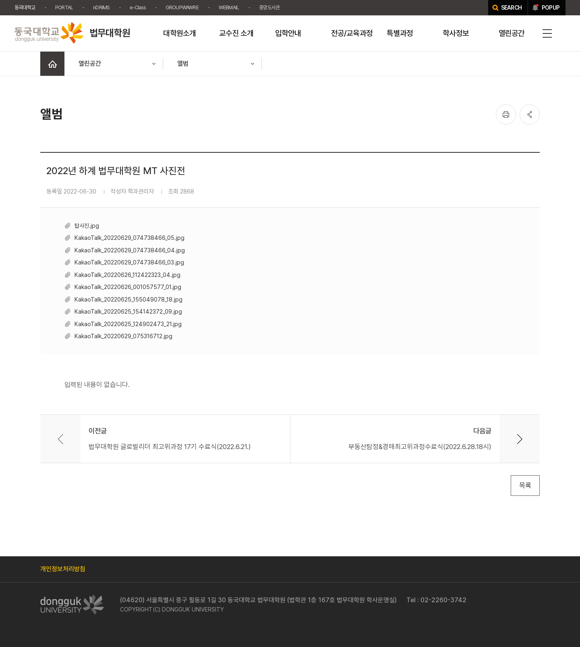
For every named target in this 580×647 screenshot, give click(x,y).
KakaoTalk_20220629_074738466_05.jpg (129, 237)
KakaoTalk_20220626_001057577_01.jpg (128, 286)
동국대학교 (24, 7)
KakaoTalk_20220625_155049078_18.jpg (128, 299)
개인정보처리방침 (62, 569)
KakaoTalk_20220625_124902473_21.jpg (128, 323)
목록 (525, 485)
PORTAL (64, 7)
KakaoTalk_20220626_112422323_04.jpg (127, 274)
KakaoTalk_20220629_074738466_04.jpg (130, 250)
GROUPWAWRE (182, 7)
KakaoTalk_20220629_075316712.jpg (123, 336)
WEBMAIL (229, 7)
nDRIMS (101, 7)
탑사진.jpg (87, 225)
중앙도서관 (269, 7)
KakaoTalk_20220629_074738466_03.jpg (129, 262)
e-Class (137, 7)
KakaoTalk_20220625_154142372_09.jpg (128, 311)
